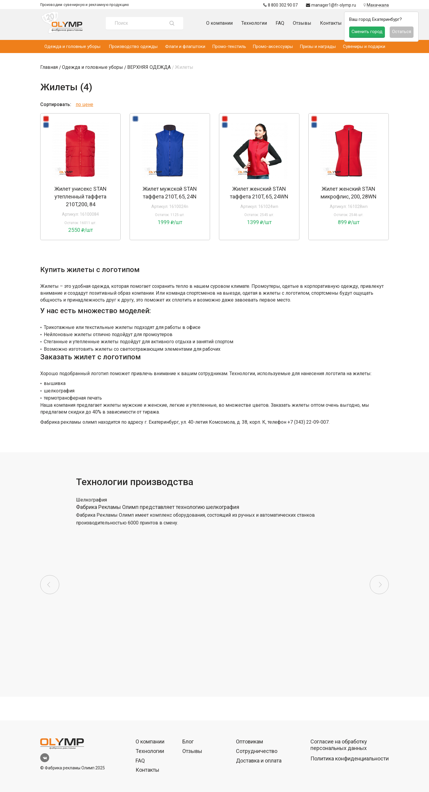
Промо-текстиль (229, 46)
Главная (49, 67)
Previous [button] (49, 584)
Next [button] (379, 584)
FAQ (280, 23)
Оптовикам (249, 741)
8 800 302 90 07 (280, 5)
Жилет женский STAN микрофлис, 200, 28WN (349, 193)
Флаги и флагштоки (185, 46)
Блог (188, 741)
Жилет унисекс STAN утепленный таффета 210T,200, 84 (81, 196)
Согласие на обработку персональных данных (338, 744)
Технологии (254, 23)
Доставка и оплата (259, 760)
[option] (80, 150)
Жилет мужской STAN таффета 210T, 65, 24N (170, 193)
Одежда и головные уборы (72, 46)
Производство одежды (133, 46)
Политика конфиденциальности (349, 758)
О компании (219, 23)
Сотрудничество (256, 751)
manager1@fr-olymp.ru (331, 5)
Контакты (331, 23)
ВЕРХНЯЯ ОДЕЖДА (149, 67)
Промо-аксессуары (273, 46)
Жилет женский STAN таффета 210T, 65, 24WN (259, 193)
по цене (84, 104)
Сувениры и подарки (364, 46)
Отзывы (302, 23)
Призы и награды (318, 46)
